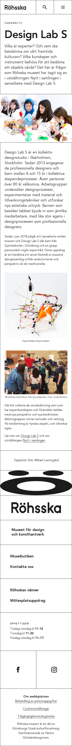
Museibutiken (22, 556)
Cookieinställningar (36, 708)
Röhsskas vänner (24, 590)
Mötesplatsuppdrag (27, 601)
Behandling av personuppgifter (36, 701)
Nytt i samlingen (34, 440)
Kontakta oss (21, 567)
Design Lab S (30, 436)
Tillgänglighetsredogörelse (36, 716)
